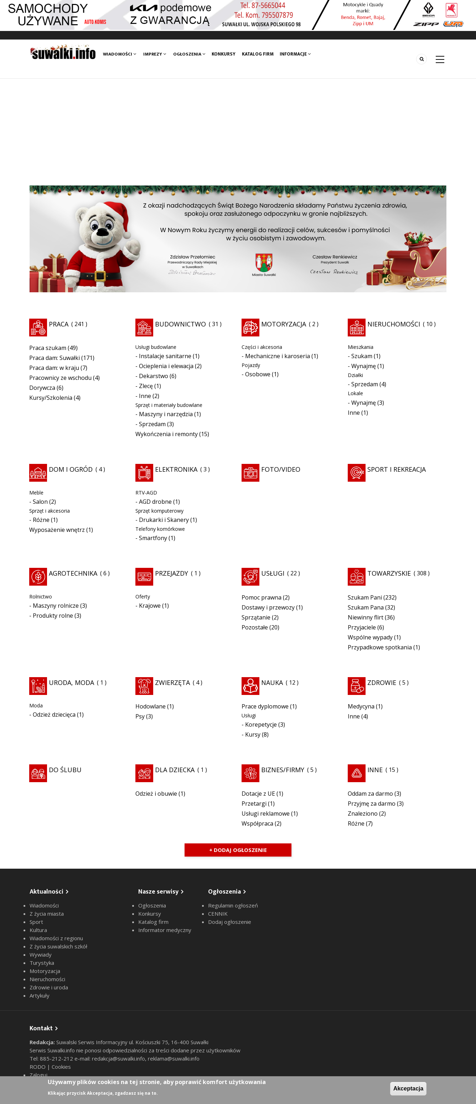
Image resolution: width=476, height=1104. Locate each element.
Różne (41, 520)
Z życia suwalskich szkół (58, 946)
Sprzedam (152, 424)
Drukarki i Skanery (164, 520)
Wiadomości (119, 54)
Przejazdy (171, 573)
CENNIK (218, 913)
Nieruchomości (393, 324)
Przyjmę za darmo (371, 803)
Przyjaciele (362, 627)
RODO (38, 1066)
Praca (58, 324)
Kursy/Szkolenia (50, 398)
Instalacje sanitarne (165, 356)
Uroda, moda (71, 682)
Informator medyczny (164, 929)
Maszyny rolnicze (56, 605)
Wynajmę (363, 366)
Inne (145, 396)
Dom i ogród (71, 469)
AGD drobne (155, 502)
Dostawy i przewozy (268, 607)
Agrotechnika (73, 573)
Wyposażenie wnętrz (57, 530)
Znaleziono (363, 813)
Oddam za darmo (370, 793)
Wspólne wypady (370, 637)
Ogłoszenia (189, 54)
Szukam (361, 356)
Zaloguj (38, 1074)
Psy (140, 716)
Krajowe (150, 605)
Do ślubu (65, 769)
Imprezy (154, 54)
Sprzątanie (256, 617)
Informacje (296, 54)
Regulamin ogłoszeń (233, 905)
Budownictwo (180, 324)
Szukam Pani (365, 597)
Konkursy (224, 54)
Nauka (272, 682)
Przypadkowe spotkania (380, 647)
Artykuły (40, 995)
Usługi (272, 573)
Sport (36, 921)
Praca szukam (47, 348)
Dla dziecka (175, 769)
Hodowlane (150, 706)
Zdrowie (381, 682)
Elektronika (176, 469)
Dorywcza (42, 388)
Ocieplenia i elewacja (166, 366)
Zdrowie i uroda (49, 987)
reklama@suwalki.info (174, 1058)
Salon (40, 502)
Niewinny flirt (365, 617)
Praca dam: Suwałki (54, 358)
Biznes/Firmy (282, 769)
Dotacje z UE (258, 793)
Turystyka (42, 962)
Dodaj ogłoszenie (229, 921)
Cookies (61, 1066)
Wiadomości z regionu (56, 938)
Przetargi (254, 803)
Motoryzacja (283, 324)
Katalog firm (258, 54)
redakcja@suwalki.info (118, 1058)
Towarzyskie (389, 573)
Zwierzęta (172, 682)
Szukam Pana (366, 607)
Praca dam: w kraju (54, 368)
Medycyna (361, 706)
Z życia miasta (47, 913)
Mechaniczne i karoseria (277, 356)
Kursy (252, 734)
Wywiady (41, 954)
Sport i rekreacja (396, 469)
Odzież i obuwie (156, 793)
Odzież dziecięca (54, 714)
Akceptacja (408, 1088)
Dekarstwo (153, 376)
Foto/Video (280, 469)
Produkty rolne (53, 615)
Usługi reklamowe (266, 813)
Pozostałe (255, 627)
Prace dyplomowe (265, 706)
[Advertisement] (238, 132)
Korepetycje (261, 724)
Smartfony (153, 538)
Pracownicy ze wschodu (60, 378)
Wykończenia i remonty (166, 434)
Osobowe (257, 374)
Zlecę (146, 386)
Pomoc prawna (261, 597)
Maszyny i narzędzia (166, 414)
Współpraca (257, 823)
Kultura (38, 929)
